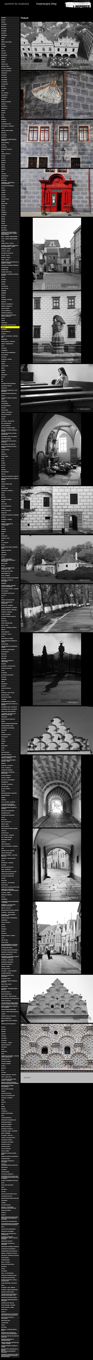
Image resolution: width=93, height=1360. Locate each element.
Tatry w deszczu (5, 425)
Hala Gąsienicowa (6, 423)
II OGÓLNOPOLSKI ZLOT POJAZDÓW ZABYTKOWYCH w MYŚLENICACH (10, 1224)
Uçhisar (3, 194)
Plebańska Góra (5, 978)
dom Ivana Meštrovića (7, 867)
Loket (3, 747)
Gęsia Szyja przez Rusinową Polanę (9, 430)
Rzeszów (3, 658)
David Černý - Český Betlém (8, 996)
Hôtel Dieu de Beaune (7, 1185)
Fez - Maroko (4, 92)
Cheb (2, 1053)
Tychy (3, 128)
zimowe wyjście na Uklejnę (8, 871)
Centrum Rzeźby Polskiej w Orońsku (8, 808)
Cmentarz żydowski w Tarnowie (10, 515)
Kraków (3, 407)
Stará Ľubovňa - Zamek (7, 1307)
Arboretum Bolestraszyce (8, 393)
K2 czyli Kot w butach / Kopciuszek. (7, 1318)
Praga (3, 636)
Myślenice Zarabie (6, 499)
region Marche (5, 795)
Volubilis (3, 88)
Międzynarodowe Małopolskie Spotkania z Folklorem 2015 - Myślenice (9, 1218)
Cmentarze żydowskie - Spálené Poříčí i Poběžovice (10, 1056)
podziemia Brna (5, 1259)
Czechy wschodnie (6, 852)
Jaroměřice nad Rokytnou (8, 325)
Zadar (3, 377)
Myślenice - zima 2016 (6, 1135)
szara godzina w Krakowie (8, 1009)
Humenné (3, 583)
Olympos (3, 121)
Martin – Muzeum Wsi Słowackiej (6, 603)
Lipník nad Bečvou (6, 506)
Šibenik (3, 221)
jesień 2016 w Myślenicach (8, 1023)
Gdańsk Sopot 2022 (6, 272)
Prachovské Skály (6, 994)
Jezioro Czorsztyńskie (7, 1292)
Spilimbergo (4, 782)
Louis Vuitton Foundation (8, 1229)
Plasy (2, 750)
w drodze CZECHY (6, 734)
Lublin (3, 318)
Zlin (2, 597)
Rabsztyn (3, 178)
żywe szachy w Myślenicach (9, 1221)
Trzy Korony (4, 591)
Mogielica (4, 512)
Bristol (3, 629)
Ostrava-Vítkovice (6, 1093)
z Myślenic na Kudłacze (7, 593)
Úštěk (3, 241)
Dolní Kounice (5, 142)
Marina (3, 219)
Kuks (2, 48)
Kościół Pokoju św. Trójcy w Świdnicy (9, 704)
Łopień (3, 486)
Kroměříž (3, 30)
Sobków (3, 686)
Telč (2, 151)
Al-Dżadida (4, 81)
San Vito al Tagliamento (8, 779)
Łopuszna (4, 1327)
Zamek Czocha (5, 694)
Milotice (3, 26)
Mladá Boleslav (5, 991)
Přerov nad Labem (6, 42)
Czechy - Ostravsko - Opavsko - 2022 (9, 337)
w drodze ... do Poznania (8, 882)
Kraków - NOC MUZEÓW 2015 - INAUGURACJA (8, 1234)
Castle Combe (5, 1151)
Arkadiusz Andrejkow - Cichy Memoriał (9, 391)
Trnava (3, 205)
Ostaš (3, 451)
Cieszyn (3, 1214)
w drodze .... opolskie (7, 959)
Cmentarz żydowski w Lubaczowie (7, 661)
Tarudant (4, 75)
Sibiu (2, 540)
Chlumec (3, 46)
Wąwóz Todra (5, 66)
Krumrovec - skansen (7, 862)
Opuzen (3, 926)
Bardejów (4, 620)
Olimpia (3, 1065)
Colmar (3, 1191)
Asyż (2, 1104)
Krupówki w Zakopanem (7, 728)
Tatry (2, 346)
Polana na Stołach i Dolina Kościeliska (8, 434)
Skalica (3, 19)
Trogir (3, 223)
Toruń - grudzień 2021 (7, 343)
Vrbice (3, 164)
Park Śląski (4, 884)
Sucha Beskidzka (6, 405)
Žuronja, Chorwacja (7, 304)
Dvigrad (3, 469)
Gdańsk (3, 1091)
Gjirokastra (4, 365)
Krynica (3, 59)
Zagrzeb (3, 865)
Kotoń (3, 732)
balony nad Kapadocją (7, 185)
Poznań (3, 878)
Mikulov (3, 162)
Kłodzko (3, 279)
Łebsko (3, 565)
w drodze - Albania (6, 359)
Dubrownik (4, 920)
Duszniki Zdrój (5, 449)
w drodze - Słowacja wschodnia (7, 581)
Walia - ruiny (4, 625)
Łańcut (3, 395)
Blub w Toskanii (5, 788)
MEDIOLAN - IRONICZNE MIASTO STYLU (9, 1330)
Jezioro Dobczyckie (6, 484)
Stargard (4, 135)
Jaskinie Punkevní (6, 973)
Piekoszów (4, 683)
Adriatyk (3, 301)
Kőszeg (3, 210)
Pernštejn (4, 322)
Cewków (3, 663)
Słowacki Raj (5, 832)
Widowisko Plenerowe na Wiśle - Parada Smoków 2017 (10, 957)
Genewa (3, 1031)
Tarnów (3, 517)
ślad (2, 690)
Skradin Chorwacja (6, 312)
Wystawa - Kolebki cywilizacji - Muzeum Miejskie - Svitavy (9, 246)
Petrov (3, 22)
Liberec (3, 37)
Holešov (3, 33)
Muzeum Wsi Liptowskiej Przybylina (7, 773)
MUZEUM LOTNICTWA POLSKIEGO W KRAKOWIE (10, 1336)
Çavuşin (3, 196)
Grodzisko (4, 716)
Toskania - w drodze (6, 1097)
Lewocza (3, 830)
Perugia (3, 1108)
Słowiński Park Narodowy (8, 383)
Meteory (3, 1068)
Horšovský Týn (5, 1059)
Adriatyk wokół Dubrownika (9, 917)
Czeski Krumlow (5, 331)
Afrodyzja (4, 108)
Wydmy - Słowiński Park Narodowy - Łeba (7, 568)
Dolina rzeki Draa (6, 70)
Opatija (3, 474)
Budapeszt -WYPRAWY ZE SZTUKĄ (10, 1255)
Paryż (2, 1226)
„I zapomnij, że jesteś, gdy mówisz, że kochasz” (8, 714)
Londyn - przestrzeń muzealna (9, 1011)
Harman (3, 531)
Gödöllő (3, 57)
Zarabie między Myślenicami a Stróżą (9, 647)
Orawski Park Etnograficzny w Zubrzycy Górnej (10, 263)
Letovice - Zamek (5, 892)
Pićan (2, 460)
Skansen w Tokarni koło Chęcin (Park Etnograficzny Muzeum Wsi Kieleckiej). (10, 1355)
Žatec (2, 743)
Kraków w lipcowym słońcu (9, 1297)
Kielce (3, 681)
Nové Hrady (4, 736)
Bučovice (3, 28)
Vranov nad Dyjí (5, 153)
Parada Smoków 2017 (7, 954)
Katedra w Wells (6, 1144)
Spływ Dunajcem (5, 1205)
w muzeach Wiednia (6, 1124)
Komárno (3, 214)
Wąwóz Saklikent (6, 101)
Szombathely (4, 175)
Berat (3, 368)
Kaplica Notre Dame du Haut (9, 1193)
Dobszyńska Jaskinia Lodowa (9, 828)
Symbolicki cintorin (6, 770)
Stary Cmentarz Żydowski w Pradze (9, 641)
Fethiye (3, 112)
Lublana (3, 173)
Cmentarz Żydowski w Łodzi (8, 1275)
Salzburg (4, 1038)
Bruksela (4, 1266)
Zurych (3, 1027)
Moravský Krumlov (6, 149)
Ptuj (2, 171)
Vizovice (3, 595)
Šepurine (3, 227)
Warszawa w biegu (6, 1122)
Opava (2, 492)
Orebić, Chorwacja (6, 306)
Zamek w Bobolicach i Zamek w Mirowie (9, 479)
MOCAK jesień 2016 (6, 1018)
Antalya (3, 99)
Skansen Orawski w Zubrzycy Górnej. (9, 1346)
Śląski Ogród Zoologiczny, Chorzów (8, 441)
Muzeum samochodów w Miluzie (10, 1198)
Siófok (3, 216)
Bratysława (4, 488)
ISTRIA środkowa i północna (9, 1283)
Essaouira (4, 79)
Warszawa (4, 35)
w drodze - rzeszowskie (8, 649)
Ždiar (2, 39)
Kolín (2, 1049)
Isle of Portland (6, 1148)
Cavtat (3, 924)
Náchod (3, 50)
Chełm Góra (4, 986)
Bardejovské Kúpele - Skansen (9, 588)
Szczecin (3, 137)
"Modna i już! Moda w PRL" (8, 1137)
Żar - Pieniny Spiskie (6, 837)
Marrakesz (4, 95)
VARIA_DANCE (4, 942)
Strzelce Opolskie (6, 668)
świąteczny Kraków (6, 1241)
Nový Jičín (4, 503)
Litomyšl (3, 333)
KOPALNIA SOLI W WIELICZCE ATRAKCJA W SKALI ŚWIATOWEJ (9, 1333)
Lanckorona (4, 267)
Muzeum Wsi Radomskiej (7, 810)
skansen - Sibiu (5, 538)
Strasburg (4, 1200)
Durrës (3, 370)
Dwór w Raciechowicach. (8, 719)
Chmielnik (4, 679)
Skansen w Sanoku (6, 385)
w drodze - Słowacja (7, 490)
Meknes (3, 86)
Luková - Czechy (5, 251)
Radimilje (3, 929)
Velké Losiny (4, 288)
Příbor (3, 167)
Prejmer (3, 529)
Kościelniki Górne (6, 697)
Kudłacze (4, 730)
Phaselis (3, 119)
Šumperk (3, 290)
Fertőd (3, 207)
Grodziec (3, 699)
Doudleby (4, 1040)
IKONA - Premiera (5, 1133)
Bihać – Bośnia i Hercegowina (9, 236)
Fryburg (3, 1036)
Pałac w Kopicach (6, 821)
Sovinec (3, 297)
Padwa (3, 1106)
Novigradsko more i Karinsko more (9, 548)
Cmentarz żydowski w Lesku (9, 952)
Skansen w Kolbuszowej (8, 1277)
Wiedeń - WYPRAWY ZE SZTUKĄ (9, 1253)
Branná (3, 281)
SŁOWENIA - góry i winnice (8, 1287)
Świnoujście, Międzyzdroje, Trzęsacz (8, 140)
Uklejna (3, 416)
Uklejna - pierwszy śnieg (8, 427)
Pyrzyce (3, 132)
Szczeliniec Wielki (6, 839)
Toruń (3, 320)
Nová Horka (4, 354)
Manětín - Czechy (6, 257)
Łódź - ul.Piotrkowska (7, 1273)
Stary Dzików (5, 651)
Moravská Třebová (6, 894)
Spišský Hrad (5, 824)
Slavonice (4, 329)
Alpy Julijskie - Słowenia (8, 802)
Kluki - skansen (5, 575)
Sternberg (4, 899)
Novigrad (3, 554)
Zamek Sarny (4, 456)
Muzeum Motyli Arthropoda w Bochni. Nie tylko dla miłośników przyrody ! (9, 1351)
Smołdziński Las (5, 573)
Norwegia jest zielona (7, 1302)
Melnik (3, 44)
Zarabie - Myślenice (6, 412)
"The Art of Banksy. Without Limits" (9, 398)
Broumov (3, 454)
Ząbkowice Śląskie (6, 964)
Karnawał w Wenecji (7, 1128)
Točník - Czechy (5, 255)
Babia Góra (4, 203)
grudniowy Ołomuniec (7, 1142)
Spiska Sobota (5, 826)
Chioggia (3, 799)
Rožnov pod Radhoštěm (7, 599)
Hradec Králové (5, 1044)
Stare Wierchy (5, 631)
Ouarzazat (4, 73)
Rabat (3, 90)
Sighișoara (4, 536)
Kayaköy (3, 104)
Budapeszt (4, 55)
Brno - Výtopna (5, 1262)
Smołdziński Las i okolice (8, 444)
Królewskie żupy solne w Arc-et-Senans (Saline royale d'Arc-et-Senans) (10, 1177)
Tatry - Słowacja (6, 767)
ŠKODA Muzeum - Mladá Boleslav (10, 998)
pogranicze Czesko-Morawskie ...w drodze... (9, 902)
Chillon (3, 1033)
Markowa (3, 654)
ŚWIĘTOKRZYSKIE (5, 1320)
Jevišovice (4, 147)
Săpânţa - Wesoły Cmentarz (9, 609)
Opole (3, 670)
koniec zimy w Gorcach (7, 873)
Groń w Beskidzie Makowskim (9, 723)
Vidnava (3, 284)
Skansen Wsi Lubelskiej (7, 815)
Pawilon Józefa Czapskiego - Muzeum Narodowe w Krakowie (10, 1083)
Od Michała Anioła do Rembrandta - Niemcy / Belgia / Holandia (9, 1237)
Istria (2, 458)
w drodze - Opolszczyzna (8, 666)
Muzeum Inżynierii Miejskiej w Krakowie (9, 1300)
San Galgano (5, 786)
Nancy (3, 1187)
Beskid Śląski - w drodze (8, 341)
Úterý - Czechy (5, 259)
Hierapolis (4, 106)
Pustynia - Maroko (6, 68)
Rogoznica (4, 225)
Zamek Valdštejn (6, 1000)
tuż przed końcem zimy (7, 876)
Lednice (3, 160)
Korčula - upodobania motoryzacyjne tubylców (8, 1208)
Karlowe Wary (5, 752)
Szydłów (3, 677)
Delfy (2, 1070)
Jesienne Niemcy (5, 1158)
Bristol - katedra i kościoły (9, 627)
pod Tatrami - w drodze (7, 835)
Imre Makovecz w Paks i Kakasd (10, 910)
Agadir (3, 61)
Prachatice (4, 1167)
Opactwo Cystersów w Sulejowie (7, 1161)
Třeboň (3, 327)
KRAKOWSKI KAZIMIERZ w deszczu (10, 1246)
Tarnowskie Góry (6, 123)
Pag (2, 381)
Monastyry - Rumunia (7, 605)
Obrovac (3, 552)
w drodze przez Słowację (8, 616)
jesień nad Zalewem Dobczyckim (10, 887)
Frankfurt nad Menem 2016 (8, 1120)
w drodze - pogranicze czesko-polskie (10, 275)
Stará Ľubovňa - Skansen (8, 1305)
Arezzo (3, 791)
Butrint (3, 361)
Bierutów (3, 880)
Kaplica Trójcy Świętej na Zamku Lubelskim (8, 316)
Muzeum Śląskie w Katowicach (9, 1156)
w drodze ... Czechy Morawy (9, 971)
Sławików (4, 672)
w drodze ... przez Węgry (8, 912)
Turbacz (3, 841)
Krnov (3, 495)
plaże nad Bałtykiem (7, 571)
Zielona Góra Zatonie (7, 130)
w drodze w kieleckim (7, 675)
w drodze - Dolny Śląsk (7, 692)
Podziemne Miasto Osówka (8, 701)
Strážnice (4, 24)
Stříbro (3, 1202)
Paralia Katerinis (6, 1061)
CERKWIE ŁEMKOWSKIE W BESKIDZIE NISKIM (7, 1340)
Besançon (4, 1189)
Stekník (3, 741)
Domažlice (4, 1051)
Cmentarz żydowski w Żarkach (9, 476)
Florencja (4, 1111)
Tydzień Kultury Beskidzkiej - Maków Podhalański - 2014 (9, 1295)
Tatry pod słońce (6, 438)
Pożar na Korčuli (6, 1210)
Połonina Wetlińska (6, 947)
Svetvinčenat (5, 471)
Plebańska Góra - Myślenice (9, 436)
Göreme (3, 190)
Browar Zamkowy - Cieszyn (8, 1074)
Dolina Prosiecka (6, 775)
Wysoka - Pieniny (5, 777)
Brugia (3, 1268)
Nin (2, 379)
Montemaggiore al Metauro (9, 793)
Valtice (3, 158)
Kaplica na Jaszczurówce (8, 711)
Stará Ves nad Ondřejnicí (8, 352)
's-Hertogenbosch (6, 1117)
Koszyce (3, 618)
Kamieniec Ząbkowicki (7, 962)
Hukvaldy (4, 357)
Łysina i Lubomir (5, 614)
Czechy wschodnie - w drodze (9, 846)
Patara (3, 110)
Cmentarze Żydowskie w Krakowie (8, 1244)
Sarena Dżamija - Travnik (8, 935)
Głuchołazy (4, 286)
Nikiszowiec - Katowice (7, 126)
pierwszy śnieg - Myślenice (8, 1016)
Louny (3, 739)
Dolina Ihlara (5, 199)
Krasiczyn (4, 388)
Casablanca (4, 84)
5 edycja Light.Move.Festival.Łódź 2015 (9, 1165)
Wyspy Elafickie (5, 922)
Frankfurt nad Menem (7, 1231)
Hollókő (3, 53)
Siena (2, 1100)
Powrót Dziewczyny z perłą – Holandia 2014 (9, 1280)
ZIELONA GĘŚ (4, 940)
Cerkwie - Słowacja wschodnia (10, 577)
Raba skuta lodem (6, 984)
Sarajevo (4, 933)
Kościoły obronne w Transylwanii (7, 524)
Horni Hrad (4, 745)
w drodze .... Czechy (6, 1042)
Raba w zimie (4, 410)
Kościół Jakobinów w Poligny (9, 1180)
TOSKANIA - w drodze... (7, 784)
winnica (3, 763)
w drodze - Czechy (6, 634)
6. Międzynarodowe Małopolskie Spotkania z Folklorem (8, 560)
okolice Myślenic (6, 414)
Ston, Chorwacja (6, 310)
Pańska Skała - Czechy (7, 243)
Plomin (3, 463)
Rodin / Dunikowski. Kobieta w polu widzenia (9, 1007)
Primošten (4, 230)
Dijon (2, 1182)
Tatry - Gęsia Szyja (6, 1076)
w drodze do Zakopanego (8, 1248)
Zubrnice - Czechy (6, 248)
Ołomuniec (4, 97)
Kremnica (3, 212)
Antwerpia (4, 1271)
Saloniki (3, 1072)
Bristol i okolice (6, 908)
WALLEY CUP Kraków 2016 (8, 1095)
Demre (3, 117)
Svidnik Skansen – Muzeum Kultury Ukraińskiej (8, 586)
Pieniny (3, 721)
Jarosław (4, 656)
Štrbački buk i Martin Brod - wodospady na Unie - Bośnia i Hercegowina (9, 233)
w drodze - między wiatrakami (9, 1289)
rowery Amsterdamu (7, 1113)
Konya (3, 188)
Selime (3, 201)
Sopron (3, 169)
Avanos (3, 192)
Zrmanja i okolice (6, 550)
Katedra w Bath (5, 1146)
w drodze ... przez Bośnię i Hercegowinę (8, 915)
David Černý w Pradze (7, 638)
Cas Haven (4, 77)
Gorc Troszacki (5, 844)
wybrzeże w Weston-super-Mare (8, 1154)
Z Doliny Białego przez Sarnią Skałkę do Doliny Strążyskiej (9, 1003)
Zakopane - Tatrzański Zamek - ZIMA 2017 (9, 989)
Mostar (3, 931)
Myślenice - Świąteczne (7, 421)
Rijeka (3, 467)
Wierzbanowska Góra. (7, 725)
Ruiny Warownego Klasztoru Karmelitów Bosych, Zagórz (9, 945)
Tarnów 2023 (4, 269)
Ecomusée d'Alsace (6, 1196)
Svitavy (3, 897)
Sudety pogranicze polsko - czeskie (9, 447)
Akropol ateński (5, 1063)
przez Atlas (4, 64)
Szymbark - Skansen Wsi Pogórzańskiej (7, 183)
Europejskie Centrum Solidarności (7, 1086)
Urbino (3, 797)
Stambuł (3, 17)
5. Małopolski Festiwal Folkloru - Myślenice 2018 (8, 805)
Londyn (3, 1013)
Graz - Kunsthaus (6, 869)
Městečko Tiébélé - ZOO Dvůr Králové (9, 856)
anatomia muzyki (5, 968)
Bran (2, 533)
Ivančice (3, 144)
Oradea (3, 521)
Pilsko (3, 544)
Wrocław (3, 180)
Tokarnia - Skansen (6, 299)
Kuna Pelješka (5, 308)
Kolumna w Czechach (7, 253)
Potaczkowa (4, 644)
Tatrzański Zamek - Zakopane (9, 1131)
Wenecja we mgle (6, 1126)
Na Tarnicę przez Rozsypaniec (9, 950)
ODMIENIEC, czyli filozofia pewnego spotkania (8, 905)
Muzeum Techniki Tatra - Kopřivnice (7, 976)
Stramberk (4, 350)
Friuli (2, 1285)
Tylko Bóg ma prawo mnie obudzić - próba (8, 761)
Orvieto (3, 1102)
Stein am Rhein (5, 1171)
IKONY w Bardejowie (6, 623)
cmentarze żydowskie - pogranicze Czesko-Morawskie (9, 890)
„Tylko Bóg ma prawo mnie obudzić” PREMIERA (8, 757)
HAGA (2, 1115)
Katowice (3, 348)
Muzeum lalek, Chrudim (7, 850)
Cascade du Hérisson (7, 1174)
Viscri (2, 527)
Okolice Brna (5, 1257)
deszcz (3, 481)
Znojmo (3, 156)
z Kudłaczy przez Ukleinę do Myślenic (9, 981)
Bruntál (3, 497)
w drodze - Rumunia (6, 519)
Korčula (3, 1212)
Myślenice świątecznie (7, 1264)
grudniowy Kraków (6, 1139)
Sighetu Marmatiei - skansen (9, 607)
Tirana (3, 363)
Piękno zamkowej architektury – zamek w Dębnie (10, 1343)
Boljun (3, 465)
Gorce (3, 418)
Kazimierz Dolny (5, 813)
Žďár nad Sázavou (6, 754)
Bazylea (3, 1029)
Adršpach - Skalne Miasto (8, 858)
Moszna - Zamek (5, 966)
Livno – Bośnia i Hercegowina (9, 238)
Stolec (3, 277)
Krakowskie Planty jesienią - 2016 (9, 1021)
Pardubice (4, 1047)
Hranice (3, 508)
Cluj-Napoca (4, 542)
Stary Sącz (4, 1309)
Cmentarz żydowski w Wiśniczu (9, 265)
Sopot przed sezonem (7, 1089)
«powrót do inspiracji (16, 3)
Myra (2, 115)
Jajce (2, 937)
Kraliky (3, 295)
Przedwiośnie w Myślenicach (9, 1251)
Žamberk (3, 292)
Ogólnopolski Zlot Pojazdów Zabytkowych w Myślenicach (9, 1315)
